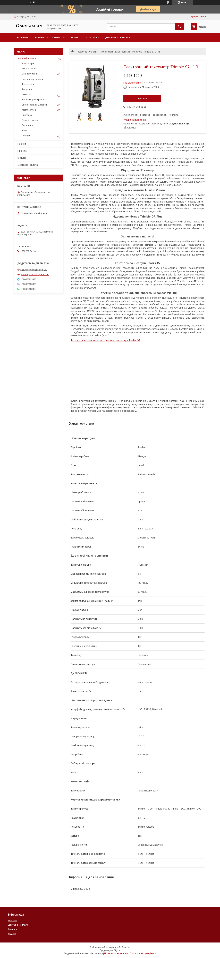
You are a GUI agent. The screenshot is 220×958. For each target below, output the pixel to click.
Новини (22, 144)
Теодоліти (27, 89)
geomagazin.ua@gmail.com (35, 274)
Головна (23, 37)
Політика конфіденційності (143, 953)
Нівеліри (26, 94)
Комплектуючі (29, 110)
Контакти (92, 37)
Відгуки (22, 157)
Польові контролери (32, 79)
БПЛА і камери (29, 68)
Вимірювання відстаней (34, 104)
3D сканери (28, 63)
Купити (142, 98)
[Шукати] (179, 26)
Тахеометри (106, 51)
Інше (24, 130)
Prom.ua (126, 947)
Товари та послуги (47, 37)
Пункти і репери (30, 120)
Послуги (26, 135)
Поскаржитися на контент (116, 953)
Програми (27, 115)
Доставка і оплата (117, 37)
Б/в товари (27, 125)
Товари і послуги (27, 58)
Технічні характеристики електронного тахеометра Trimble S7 (105, 340)
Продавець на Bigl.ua (110, 950)
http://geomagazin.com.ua (33, 269)
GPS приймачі (29, 73)
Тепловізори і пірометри (34, 99)
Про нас (75, 37)
